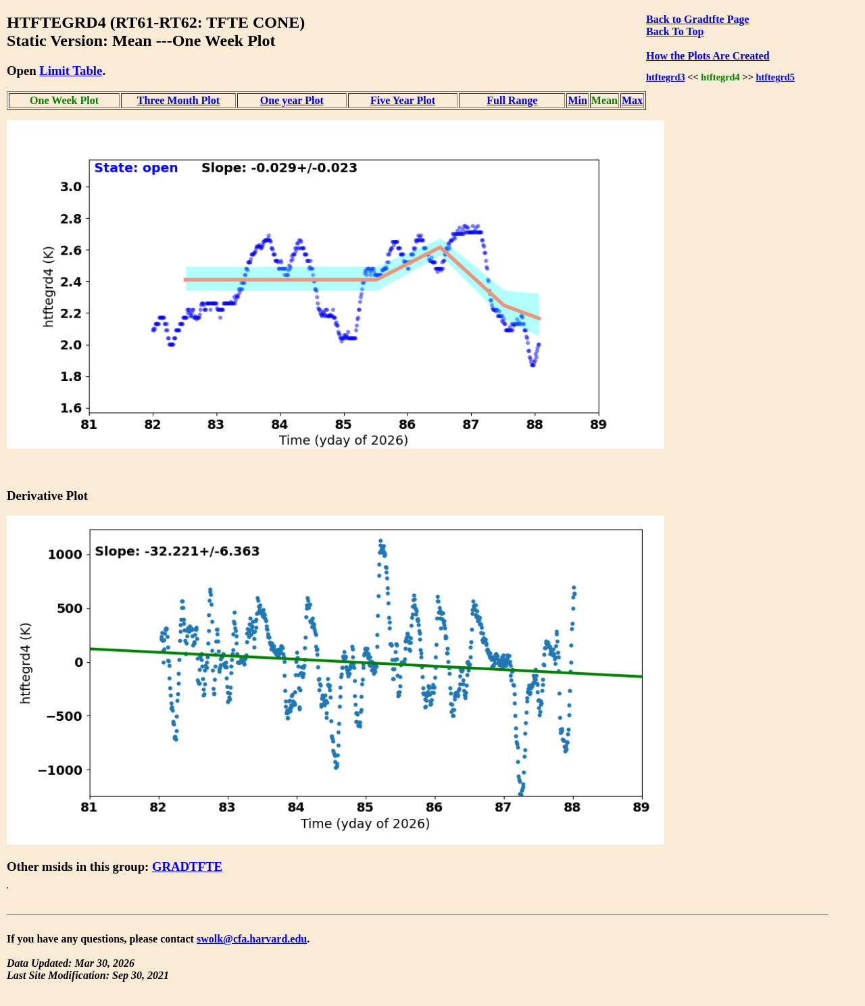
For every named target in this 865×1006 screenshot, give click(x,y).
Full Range (512, 100)
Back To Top (674, 31)
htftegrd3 (665, 77)
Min (577, 100)
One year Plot (292, 100)
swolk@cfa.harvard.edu (252, 939)
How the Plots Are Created (707, 55)
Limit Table (70, 71)
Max (632, 100)
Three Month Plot (178, 100)
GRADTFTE (187, 866)
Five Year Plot (402, 100)
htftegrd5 (775, 77)
